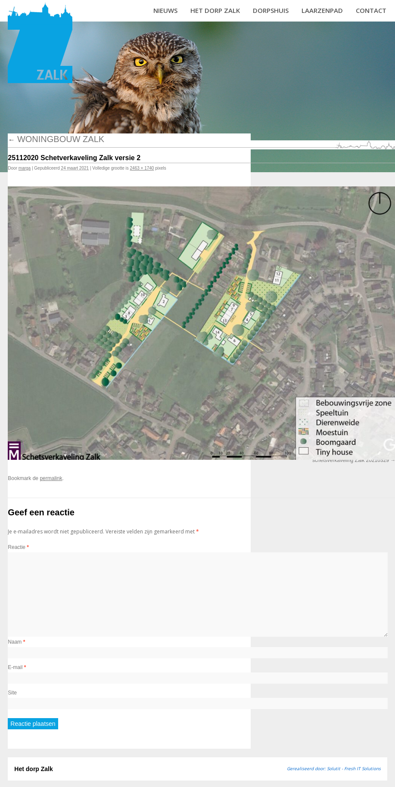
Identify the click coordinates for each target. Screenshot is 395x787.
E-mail (17, 667)
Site (12, 693)
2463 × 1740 (142, 168)
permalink (51, 478)
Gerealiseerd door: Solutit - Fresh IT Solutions (334, 768)
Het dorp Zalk (215, 10)
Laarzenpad (322, 10)
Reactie (18, 547)
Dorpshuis (271, 10)
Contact (371, 10)
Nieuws (165, 10)
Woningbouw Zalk (56, 139)
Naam (16, 642)
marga (25, 168)
